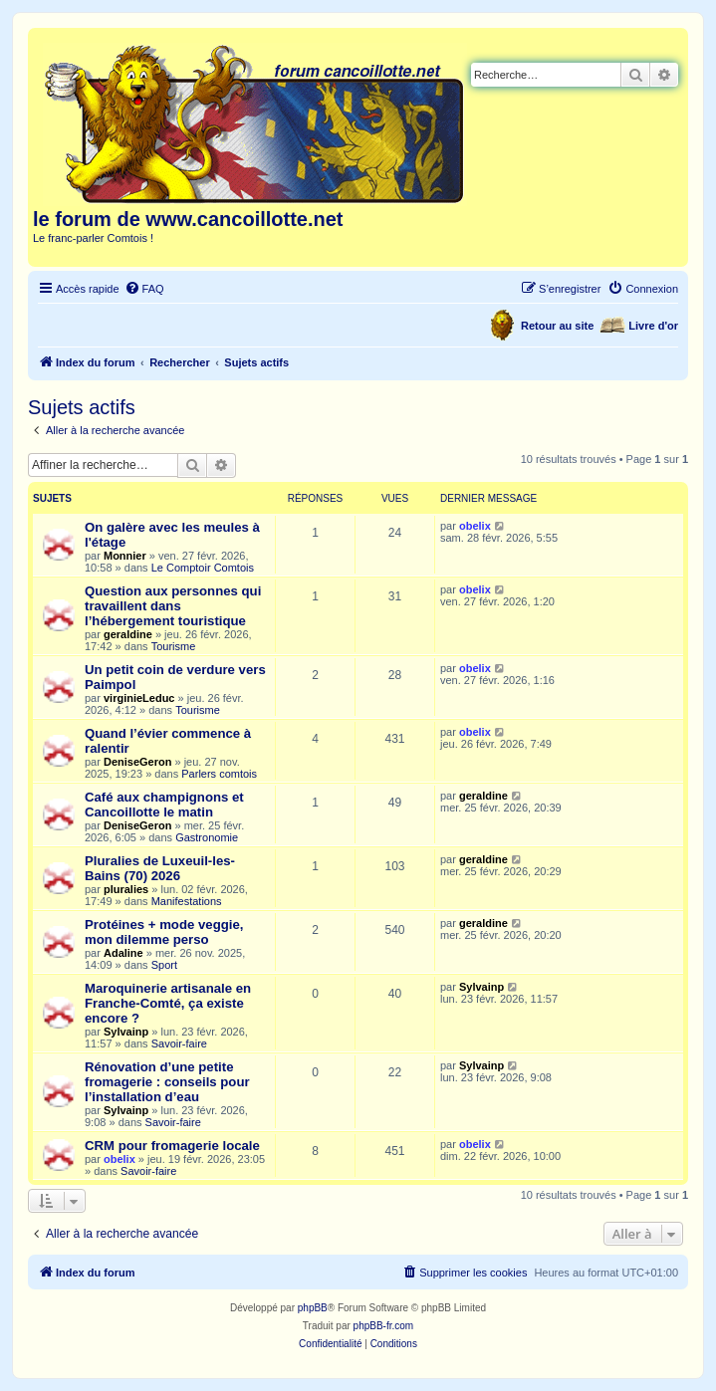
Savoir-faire (179, 1043)
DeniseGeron (137, 762)
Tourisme (173, 646)
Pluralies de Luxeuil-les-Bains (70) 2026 (160, 868)
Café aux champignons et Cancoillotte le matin (164, 804)
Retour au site (557, 326)
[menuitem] (144, 289)
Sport (164, 965)
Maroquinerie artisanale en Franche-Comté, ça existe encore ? (168, 1003)
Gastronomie (206, 837)
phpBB (313, 1307)
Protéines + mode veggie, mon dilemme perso (164, 932)
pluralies (126, 889)
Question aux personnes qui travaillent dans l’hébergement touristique (173, 605)
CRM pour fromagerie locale (172, 1145)
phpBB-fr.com (384, 1325)
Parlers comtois (219, 774)
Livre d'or (653, 326)
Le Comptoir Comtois (202, 568)
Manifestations (186, 901)
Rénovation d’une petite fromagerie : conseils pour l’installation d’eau (167, 1081)
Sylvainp (126, 1032)
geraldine (128, 634)
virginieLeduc (139, 698)
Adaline (123, 953)
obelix (475, 526)
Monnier (125, 556)
